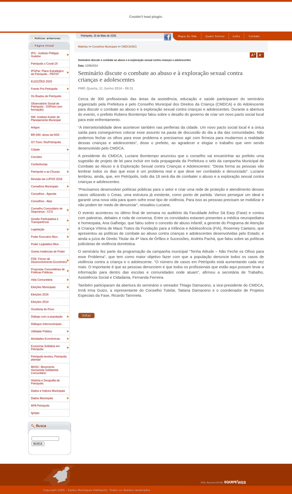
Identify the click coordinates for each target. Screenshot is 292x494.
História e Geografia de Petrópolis (45, 382)
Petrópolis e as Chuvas (45, 171)
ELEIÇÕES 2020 (41, 81)
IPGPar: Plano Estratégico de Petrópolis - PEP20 (47, 72)
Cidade (35, 149)
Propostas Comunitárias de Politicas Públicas (48, 271)
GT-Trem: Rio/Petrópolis (46, 142)
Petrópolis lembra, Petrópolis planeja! (49, 358)
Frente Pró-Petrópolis (44, 88)
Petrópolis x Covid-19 (44, 63)
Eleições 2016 (40, 294)
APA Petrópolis (40, 405)
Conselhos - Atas (41, 201)
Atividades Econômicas (45, 338)
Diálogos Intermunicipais (46, 323)
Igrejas (35, 412)
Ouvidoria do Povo (42, 309)
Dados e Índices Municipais (48, 390)
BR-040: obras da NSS (45, 134)
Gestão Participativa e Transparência (45, 220)
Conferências (39, 164)
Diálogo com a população (47, 316)
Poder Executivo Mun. (45, 236)
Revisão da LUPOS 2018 (46, 179)
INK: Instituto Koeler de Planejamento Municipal (46, 118)
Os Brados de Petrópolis (46, 96)
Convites (36, 156)
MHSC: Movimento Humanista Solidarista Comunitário (44, 370)
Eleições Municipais (43, 287)
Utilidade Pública (41, 331)
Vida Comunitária (41, 279)
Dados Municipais (42, 398)
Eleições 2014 (40, 301)
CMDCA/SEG (129, 46)
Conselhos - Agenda (43, 193)
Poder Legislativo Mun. (45, 244)
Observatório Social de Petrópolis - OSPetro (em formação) (46, 106)
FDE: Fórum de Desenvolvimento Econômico (49, 260)
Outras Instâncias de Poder (48, 251)
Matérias (83, 46)
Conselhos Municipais (44, 186)
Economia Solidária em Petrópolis (45, 348)
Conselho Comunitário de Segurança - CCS (47, 210)
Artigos (35, 127)
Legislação (38, 229)
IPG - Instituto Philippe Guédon (45, 55)
